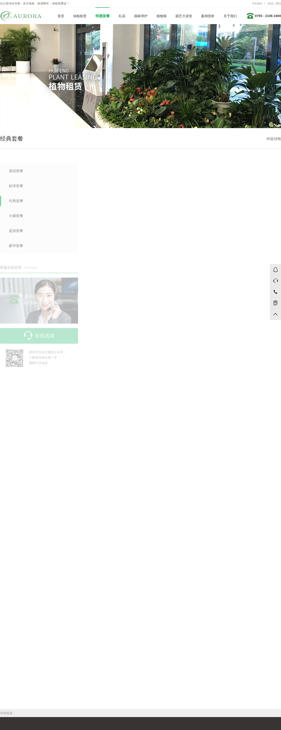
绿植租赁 (80, 16)
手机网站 (257, 3)
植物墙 (162, 16)
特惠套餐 (102, 16)
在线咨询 (39, 337)
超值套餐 (16, 233)
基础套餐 (16, 173)
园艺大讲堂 (184, 16)
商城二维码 (274, 3)
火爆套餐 (16, 218)
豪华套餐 (16, 248)
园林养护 (141, 16)
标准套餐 (16, 188)
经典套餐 (16, 203)
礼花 (122, 16)
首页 (61, 16)
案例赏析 (208, 16)
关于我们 (230, 16)
